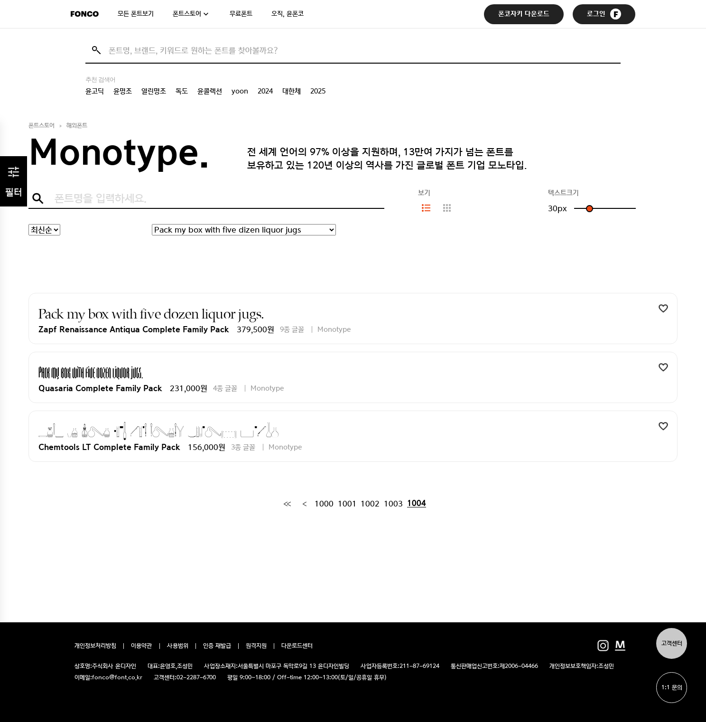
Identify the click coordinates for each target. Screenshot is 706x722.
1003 (393, 503)
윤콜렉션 (209, 91)
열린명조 (153, 91)
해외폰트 (76, 125)
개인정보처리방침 (95, 646)
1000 (324, 503)
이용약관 (141, 646)
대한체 (291, 91)
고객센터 (671, 643)
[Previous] (304, 503)
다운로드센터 (297, 646)
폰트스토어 (187, 14)
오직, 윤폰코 (287, 14)
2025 (317, 91)
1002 (370, 503)
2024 (265, 91)
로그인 (604, 14)
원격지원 (256, 646)
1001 (347, 503)
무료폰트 (241, 14)
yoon (240, 91)
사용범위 (177, 646)
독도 (182, 91)
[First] (287, 503)
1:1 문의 (671, 687)
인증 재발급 (217, 646)
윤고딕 (94, 91)
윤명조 (122, 91)
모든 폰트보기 (136, 14)
